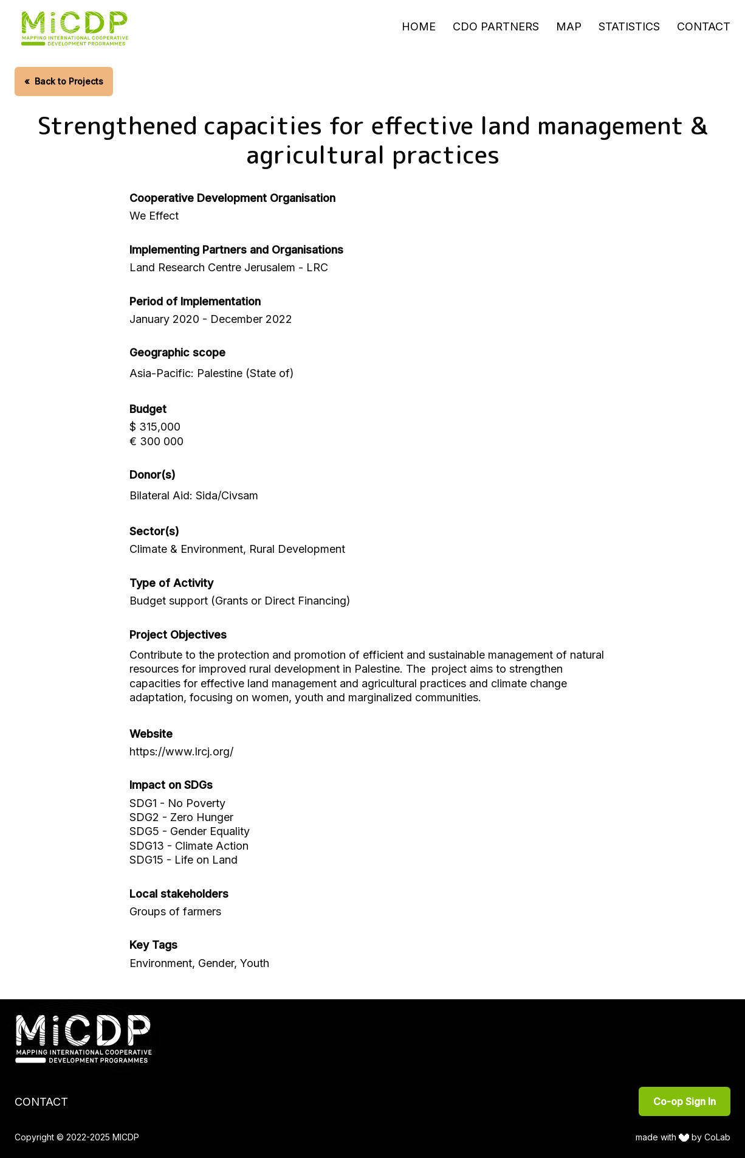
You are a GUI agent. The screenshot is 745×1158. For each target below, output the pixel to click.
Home (419, 26)
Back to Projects (63, 81)
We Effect (154, 215)
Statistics (629, 26)
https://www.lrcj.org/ (181, 751)
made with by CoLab (683, 1137)
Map (569, 26)
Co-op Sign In (684, 1101)
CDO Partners (496, 26)
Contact (703, 26)
